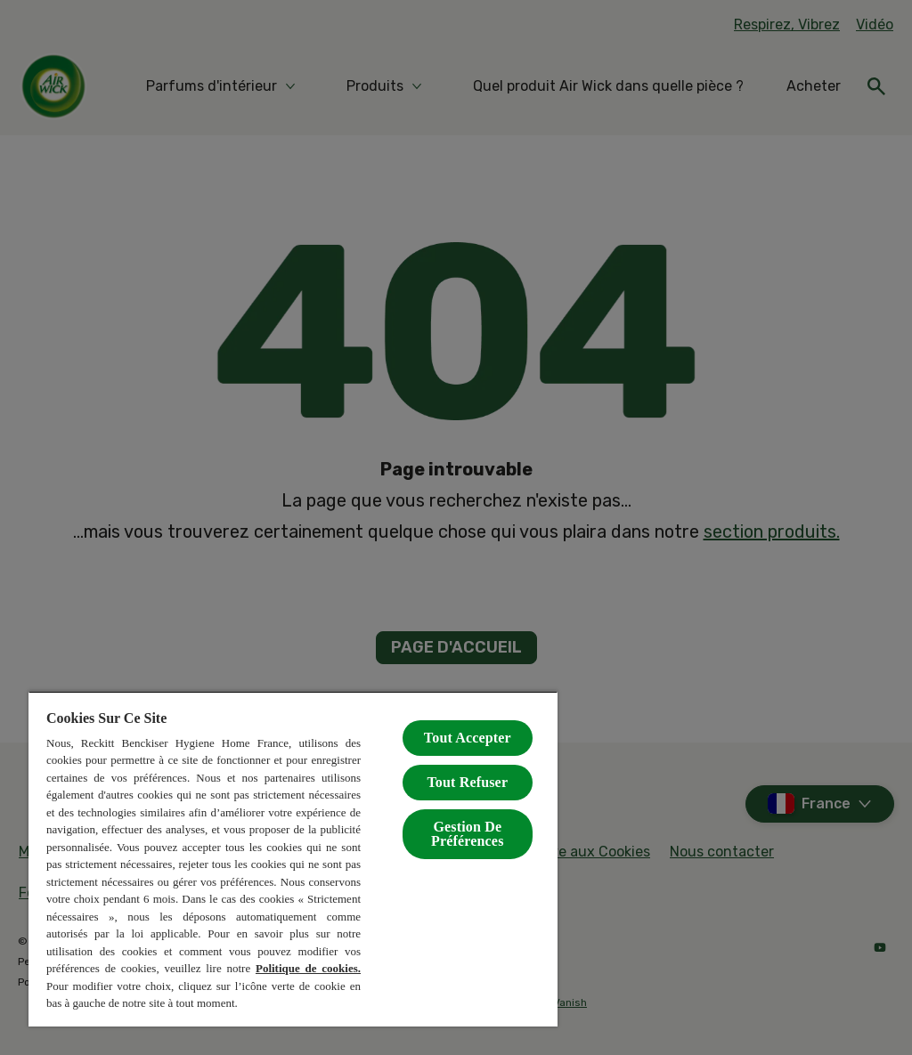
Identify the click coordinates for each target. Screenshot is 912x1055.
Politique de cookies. (308, 968)
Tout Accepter (467, 737)
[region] (293, 859)
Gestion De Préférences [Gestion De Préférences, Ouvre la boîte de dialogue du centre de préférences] (467, 833)
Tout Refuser (467, 782)
